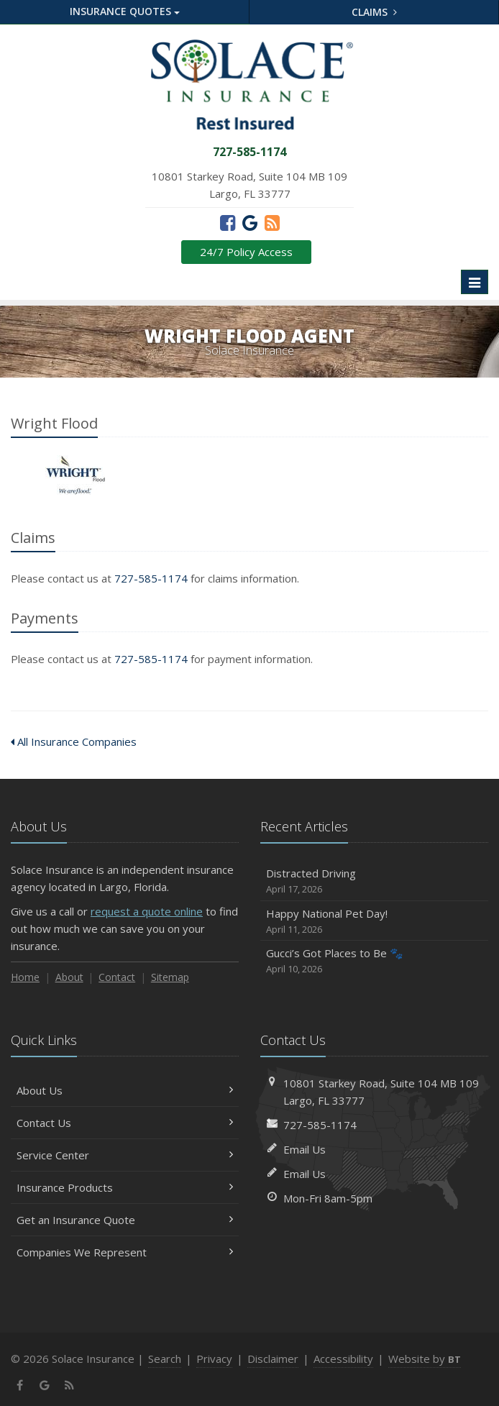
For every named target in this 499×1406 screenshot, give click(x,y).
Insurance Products (125, 1187)
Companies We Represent (125, 1252)
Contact (117, 977)
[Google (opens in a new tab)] (249, 222)
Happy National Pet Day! (374, 921)
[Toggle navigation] (474, 282)
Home (25, 977)
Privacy (214, 1358)
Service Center (125, 1155)
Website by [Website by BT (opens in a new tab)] (424, 1358)
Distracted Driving (374, 881)
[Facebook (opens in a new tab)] (227, 222)
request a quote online (147, 911)
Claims (374, 12)
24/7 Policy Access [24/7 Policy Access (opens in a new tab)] (246, 252)
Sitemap (170, 977)
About (69, 977)
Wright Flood (75, 475)
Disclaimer (272, 1358)
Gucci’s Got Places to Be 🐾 (374, 961)
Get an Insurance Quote (125, 1220)
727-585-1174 (151, 578)
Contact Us (125, 1122)
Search (164, 1358)
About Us (125, 1090)
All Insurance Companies (74, 741)
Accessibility (343, 1358)
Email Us (304, 1149)
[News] (272, 222)
